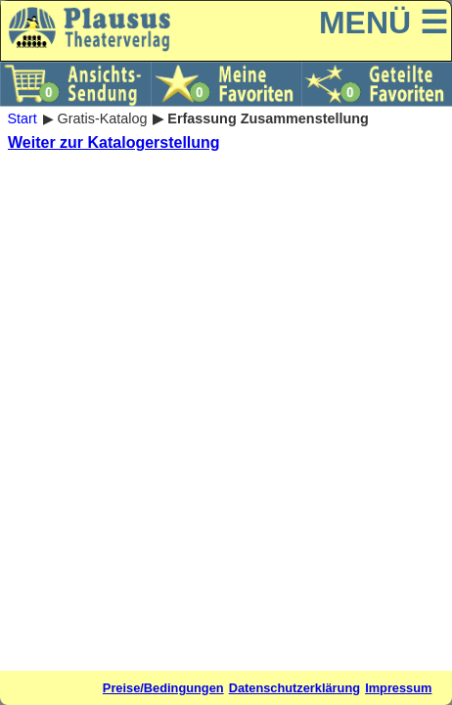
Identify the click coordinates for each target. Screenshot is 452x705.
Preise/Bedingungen (163, 688)
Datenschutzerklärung (294, 688)
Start (21, 118)
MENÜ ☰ (383, 22)
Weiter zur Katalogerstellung (114, 142)
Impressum (398, 688)
